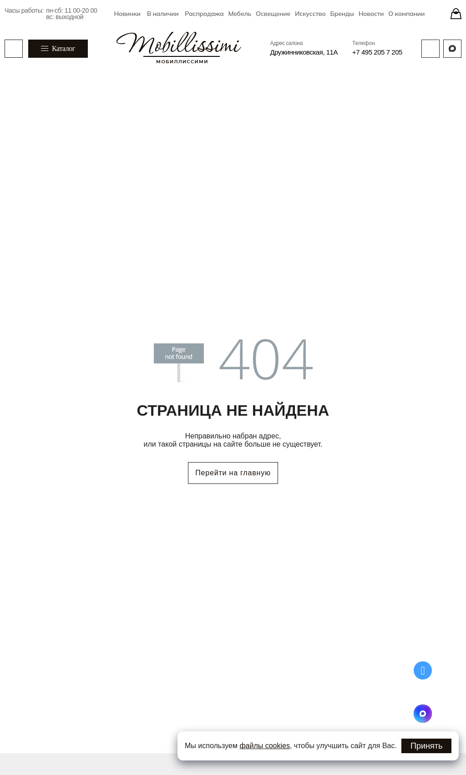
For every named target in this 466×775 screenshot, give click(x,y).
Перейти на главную (232, 473)
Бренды (342, 14)
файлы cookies (264, 746)
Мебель (239, 14)
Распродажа (204, 14)
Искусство (310, 14)
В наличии (163, 14)
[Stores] (456, 13)
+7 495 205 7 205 (377, 52)
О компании (406, 14)
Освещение (273, 14)
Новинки (127, 14)
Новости (371, 14)
